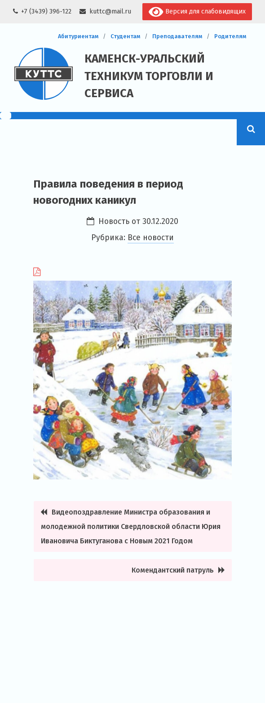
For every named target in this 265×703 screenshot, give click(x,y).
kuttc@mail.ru (110, 11)
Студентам (125, 36)
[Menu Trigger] (5, 115)
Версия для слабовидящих (197, 11)
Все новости (151, 237)
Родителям (230, 36)
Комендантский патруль (173, 570)
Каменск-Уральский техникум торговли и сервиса (148, 76)
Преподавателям (177, 36)
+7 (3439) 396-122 (46, 11)
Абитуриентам (78, 36)
